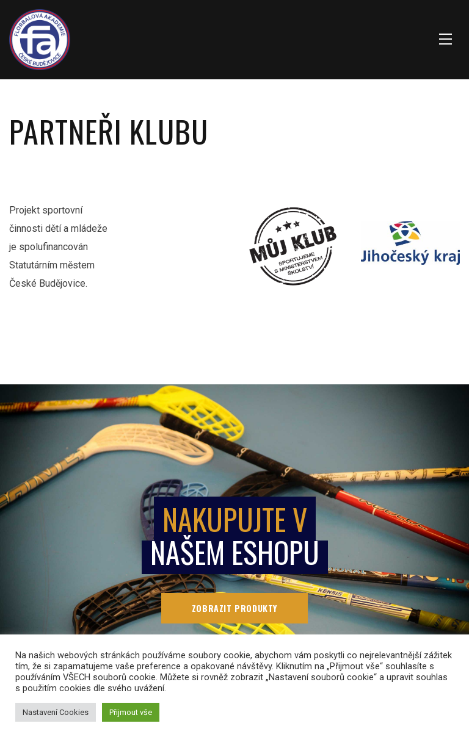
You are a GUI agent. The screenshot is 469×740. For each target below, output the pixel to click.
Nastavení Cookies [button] (56, 712)
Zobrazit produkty (234, 608)
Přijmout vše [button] (130, 712)
